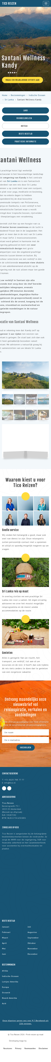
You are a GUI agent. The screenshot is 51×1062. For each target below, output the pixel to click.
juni (4, 954)
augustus (32, 932)
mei (4, 948)
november (33, 948)
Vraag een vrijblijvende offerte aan (22, 80)
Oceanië (6, 992)
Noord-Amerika (9, 998)
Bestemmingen (18, 95)
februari (6, 932)
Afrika (5, 971)
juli (29, 927)
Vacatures (7, 1048)
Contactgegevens (10, 773)
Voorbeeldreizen (25, 118)
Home (4, 95)
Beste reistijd (25, 134)
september (33, 937)
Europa (5, 987)
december (33, 954)
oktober (32, 943)
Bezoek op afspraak (12, 812)
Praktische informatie (25, 141)
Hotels (25, 126)
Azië (4, 1003)
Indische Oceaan (37, 95)
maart (5, 937)
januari (5, 927)
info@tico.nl (10, 783)
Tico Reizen (9, 3)
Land (25, 110)
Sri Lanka (9, 99)
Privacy (18, 1048)
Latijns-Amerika (10, 981)
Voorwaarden (30, 1048)
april (4, 943)
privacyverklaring (20, 721)
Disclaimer (43, 1048)
